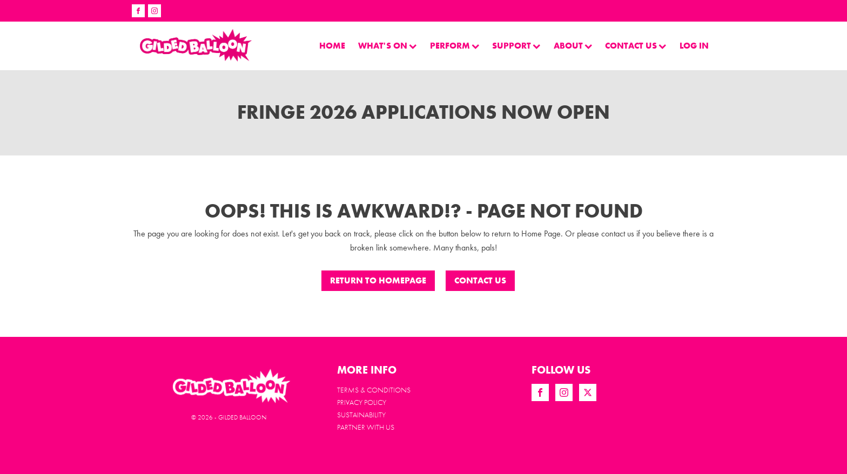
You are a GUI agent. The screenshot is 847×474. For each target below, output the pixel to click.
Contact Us (636, 45)
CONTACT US (480, 280)
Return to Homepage (378, 280)
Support (516, 45)
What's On (387, 45)
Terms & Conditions (374, 390)
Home (332, 45)
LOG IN (694, 45)
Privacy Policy (361, 402)
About (573, 45)
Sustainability (361, 414)
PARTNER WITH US (365, 427)
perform (455, 45)
